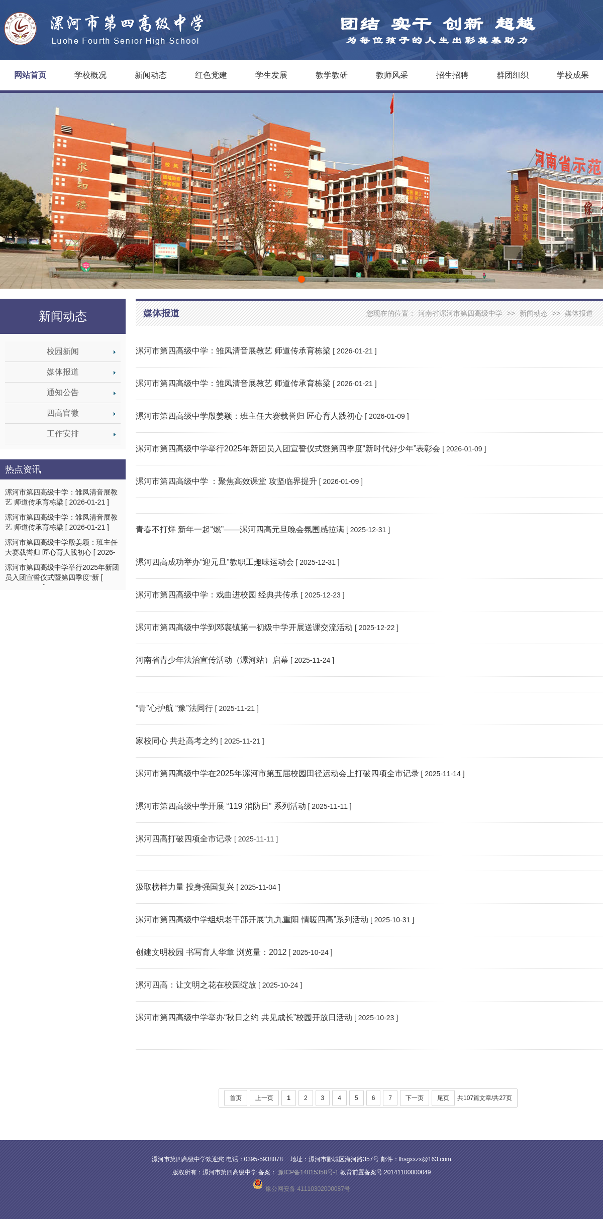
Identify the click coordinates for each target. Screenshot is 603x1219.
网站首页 (30, 75)
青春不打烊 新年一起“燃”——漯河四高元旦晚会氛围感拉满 (240, 529)
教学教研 (332, 75)
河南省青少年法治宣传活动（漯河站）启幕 (212, 660)
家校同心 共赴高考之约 (177, 741)
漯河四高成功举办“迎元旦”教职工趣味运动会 (215, 562)
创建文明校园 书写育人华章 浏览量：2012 (211, 952)
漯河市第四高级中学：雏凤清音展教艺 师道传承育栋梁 (233, 350)
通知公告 (63, 392)
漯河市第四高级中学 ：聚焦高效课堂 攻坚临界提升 (226, 481)
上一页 (264, 1098)
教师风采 (392, 75)
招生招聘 (452, 75)
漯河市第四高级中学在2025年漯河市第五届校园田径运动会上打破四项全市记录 (277, 773)
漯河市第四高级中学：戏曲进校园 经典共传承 (217, 594)
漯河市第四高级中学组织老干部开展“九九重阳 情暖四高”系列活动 (252, 919)
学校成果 (573, 75)
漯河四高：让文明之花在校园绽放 (196, 985)
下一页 (415, 1098)
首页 (236, 1098)
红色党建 (211, 75)
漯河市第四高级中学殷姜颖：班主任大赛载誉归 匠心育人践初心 (249, 416)
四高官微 (63, 413)
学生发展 (271, 75)
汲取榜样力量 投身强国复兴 (185, 887)
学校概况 (90, 75)
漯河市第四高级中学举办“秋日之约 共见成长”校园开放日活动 (244, 1017)
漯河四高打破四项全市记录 (184, 838)
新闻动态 (151, 75)
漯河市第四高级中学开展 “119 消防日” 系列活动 (221, 806)
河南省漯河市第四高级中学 (460, 313)
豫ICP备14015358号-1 (308, 1172)
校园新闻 (63, 351)
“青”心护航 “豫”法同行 (174, 708)
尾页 (443, 1098)
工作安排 (63, 433)
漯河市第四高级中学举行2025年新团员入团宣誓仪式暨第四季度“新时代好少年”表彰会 (288, 448)
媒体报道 (63, 372)
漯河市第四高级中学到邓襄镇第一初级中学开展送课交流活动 (244, 627)
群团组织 (512, 75)
